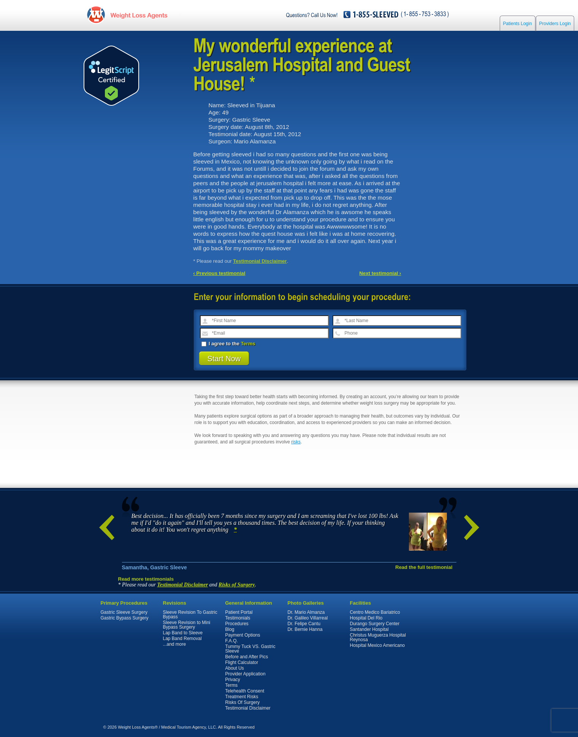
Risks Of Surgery (242, 702)
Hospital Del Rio (366, 618)
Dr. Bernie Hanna (305, 629)
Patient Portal (239, 612)
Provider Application (245, 674)
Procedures (237, 623)
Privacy (232, 679)
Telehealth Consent (244, 691)
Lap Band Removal (182, 638)
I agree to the (228, 343)
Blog (229, 629)
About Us (234, 668)
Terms (248, 343)
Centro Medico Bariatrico (375, 612)
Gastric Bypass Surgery (125, 618)
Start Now (224, 358)
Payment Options (242, 635)
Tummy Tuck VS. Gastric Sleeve (250, 649)
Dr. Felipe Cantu (304, 623)
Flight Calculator (241, 662)
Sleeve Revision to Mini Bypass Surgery (187, 625)
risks (296, 442)
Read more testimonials (146, 579)
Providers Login (555, 23)
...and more (174, 644)
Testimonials (237, 618)
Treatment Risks (241, 696)
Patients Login (517, 23)
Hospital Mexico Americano (377, 645)
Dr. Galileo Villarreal (308, 618)
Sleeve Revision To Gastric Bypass (190, 614)
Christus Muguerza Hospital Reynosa (378, 637)
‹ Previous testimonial (219, 273)
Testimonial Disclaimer (260, 261)
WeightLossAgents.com (138, 14)
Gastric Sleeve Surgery (124, 612)
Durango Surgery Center (375, 623)
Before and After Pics (246, 656)
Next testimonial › (380, 273)
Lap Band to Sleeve (183, 632)
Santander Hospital (369, 629)
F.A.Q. (231, 640)
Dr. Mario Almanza (306, 612)
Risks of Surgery (237, 585)
